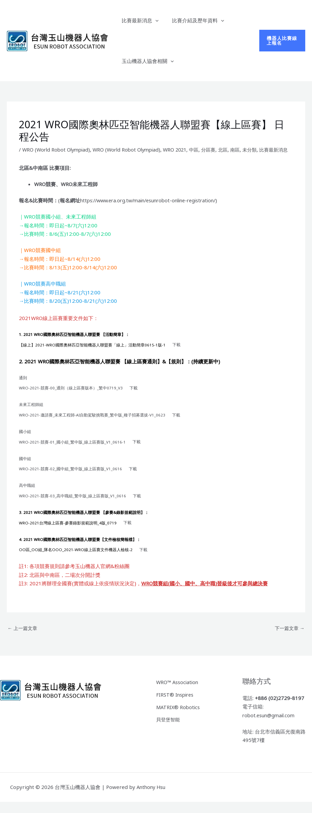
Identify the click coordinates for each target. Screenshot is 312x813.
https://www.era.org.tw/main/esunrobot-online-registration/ (153, 207)
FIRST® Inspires (175, 705)
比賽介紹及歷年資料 (193, 20)
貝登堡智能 (169, 729)
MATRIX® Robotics (178, 717)
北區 (233, 149)
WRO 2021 (182, 149)
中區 (202, 149)
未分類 (261, 149)
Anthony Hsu (152, 798)
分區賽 (217, 149)
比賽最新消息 (138, 20)
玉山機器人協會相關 (146, 61)
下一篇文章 (289, 639)
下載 (177, 352)
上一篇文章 (23, 639)
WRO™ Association (178, 693)
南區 (246, 149)
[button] (153, 20)
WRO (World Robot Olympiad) (57, 149)
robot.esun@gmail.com (269, 726)
